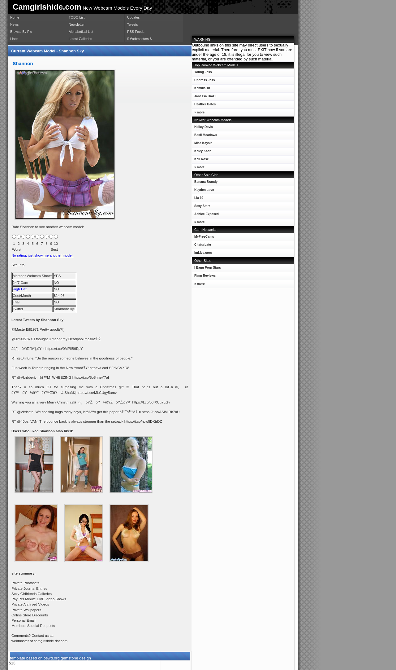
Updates (133, 17)
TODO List (76, 17)
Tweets (132, 24)
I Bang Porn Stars (207, 267)
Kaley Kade (201, 152)
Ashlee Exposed (205, 215)
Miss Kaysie (202, 144)
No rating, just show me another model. (42, 255)
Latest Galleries (80, 39)
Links (14, 39)
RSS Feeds (135, 31)
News (14, 24)
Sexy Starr (201, 207)
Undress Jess (203, 81)
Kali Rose (200, 160)
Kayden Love (203, 191)
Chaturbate (202, 244)
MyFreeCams (204, 236)
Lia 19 (197, 199)
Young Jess (202, 73)
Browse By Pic (21, 31)
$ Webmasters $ (139, 39)
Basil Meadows (204, 136)
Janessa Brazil (204, 97)
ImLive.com (203, 252)
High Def (20, 289)
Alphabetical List (81, 31)
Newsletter (76, 24)
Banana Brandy (204, 183)
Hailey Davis (202, 128)
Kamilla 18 (201, 89)
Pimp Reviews (205, 275)
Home (14, 17)
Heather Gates (204, 105)
